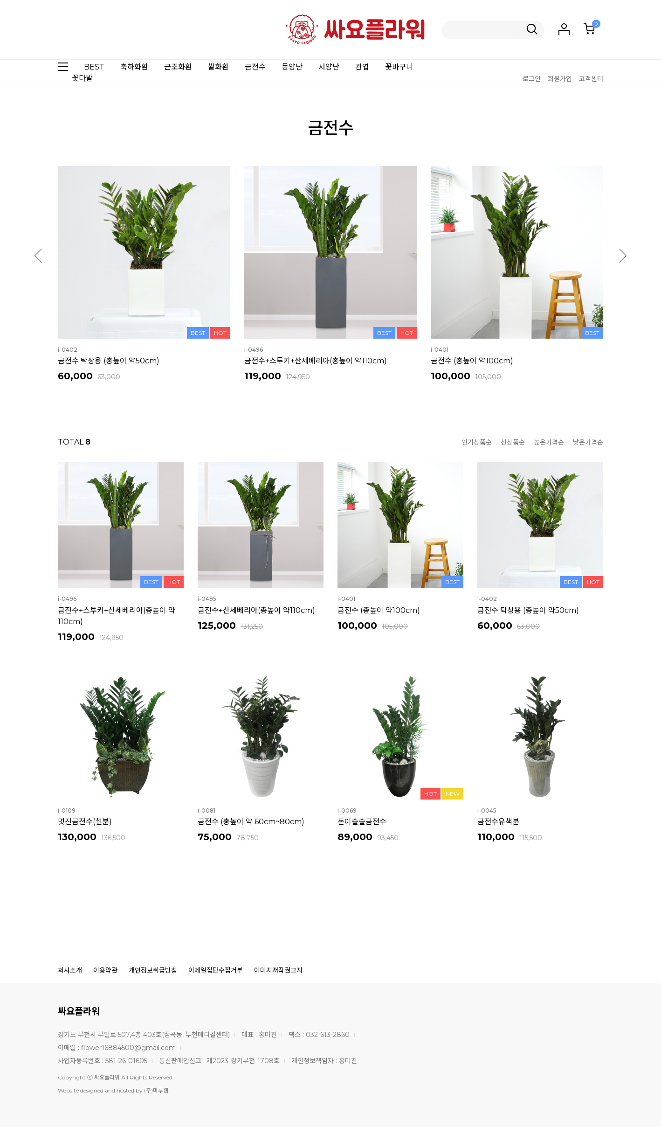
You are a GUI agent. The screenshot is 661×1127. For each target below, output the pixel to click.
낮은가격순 (588, 442)
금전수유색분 (498, 821)
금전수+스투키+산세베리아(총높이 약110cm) (315, 360)
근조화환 (178, 67)
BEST (94, 67)
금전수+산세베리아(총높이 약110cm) (256, 610)
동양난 (292, 67)
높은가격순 (549, 442)
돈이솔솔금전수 (361, 821)
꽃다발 (82, 78)
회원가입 (560, 79)
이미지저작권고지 (278, 970)
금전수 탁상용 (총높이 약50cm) (108, 360)
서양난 (328, 67)
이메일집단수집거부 (215, 970)
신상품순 (513, 442)
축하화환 (134, 67)
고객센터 (591, 79)
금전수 (255, 67)
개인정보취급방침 (153, 970)
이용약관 (105, 970)
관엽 (362, 67)
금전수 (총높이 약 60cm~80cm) (251, 821)
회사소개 (70, 970)
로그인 (532, 79)
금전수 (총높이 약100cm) (472, 360)
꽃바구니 (399, 67)
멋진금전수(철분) (85, 821)
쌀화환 (218, 67)
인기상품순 (476, 442)
